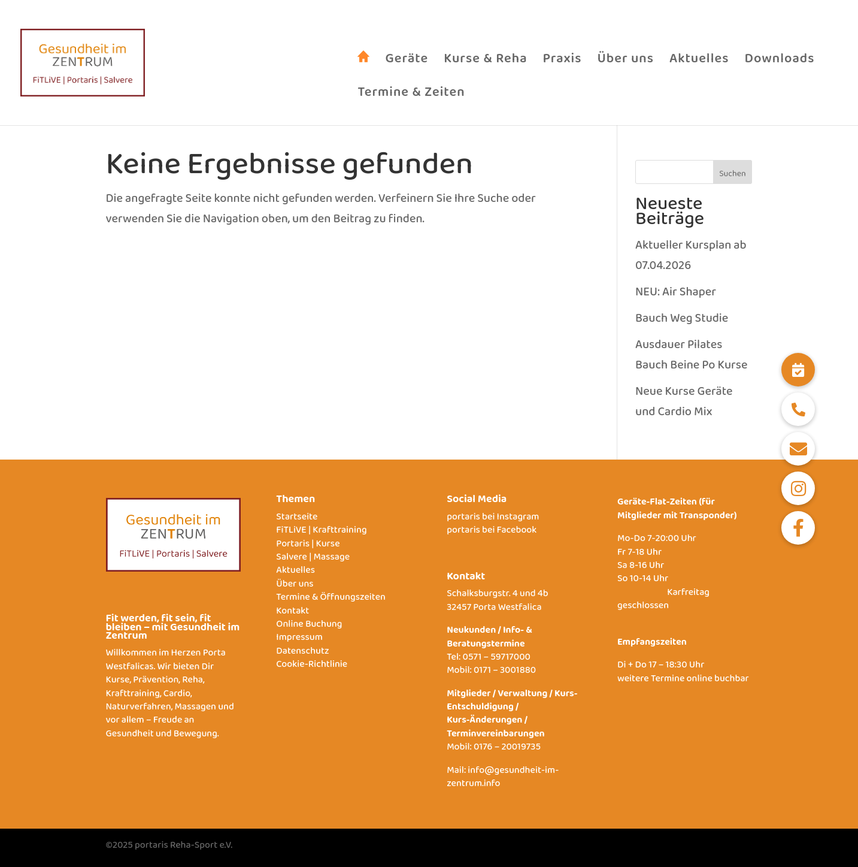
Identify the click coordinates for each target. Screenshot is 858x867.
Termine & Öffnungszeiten (331, 599)
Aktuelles (699, 67)
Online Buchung (309, 626)
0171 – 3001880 (505, 672)
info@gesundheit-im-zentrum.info (503, 779)
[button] (798, 369)
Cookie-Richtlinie (311, 666)
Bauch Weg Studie (681, 321)
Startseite (296, 519)
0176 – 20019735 (507, 749)
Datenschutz (302, 653)
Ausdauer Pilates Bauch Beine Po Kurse (691, 358)
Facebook (517, 532)
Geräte (406, 67)
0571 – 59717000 (496, 659)
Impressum (299, 640)
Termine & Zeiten (411, 101)
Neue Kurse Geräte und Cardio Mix (683, 404)
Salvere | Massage (313, 559)
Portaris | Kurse (307, 546)
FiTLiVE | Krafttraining (321, 532)
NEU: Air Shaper (675, 295)
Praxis (562, 67)
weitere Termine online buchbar (683, 681)
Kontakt (292, 613)
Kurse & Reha (485, 67)
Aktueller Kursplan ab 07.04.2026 (691, 258)
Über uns (625, 67)
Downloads (779, 67)
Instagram (518, 519)
